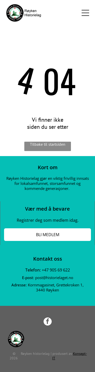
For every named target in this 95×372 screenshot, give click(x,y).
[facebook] (48, 322)
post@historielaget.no (54, 277)
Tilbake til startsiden (47, 144)
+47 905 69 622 (56, 270)
